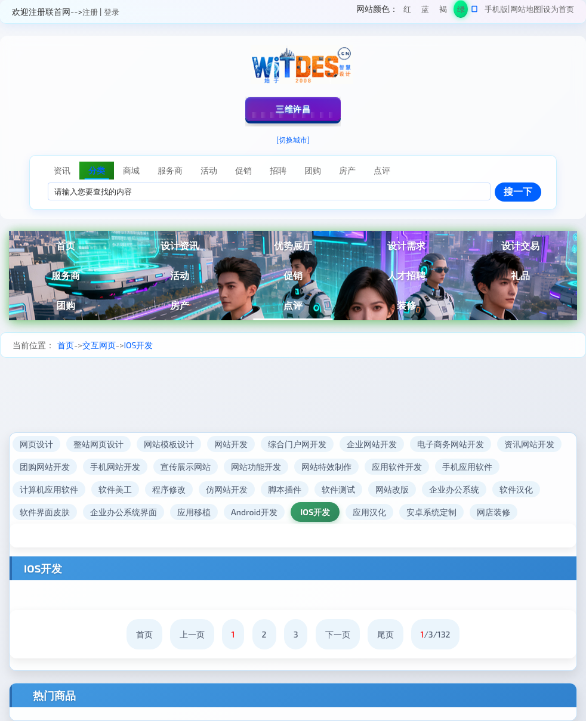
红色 (407, 11)
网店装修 (493, 512)
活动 (179, 275)
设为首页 (558, 9)
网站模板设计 (169, 444)
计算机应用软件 (49, 489)
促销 (293, 275)
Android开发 (254, 512)
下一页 (337, 634)
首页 (65, 245)
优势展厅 (293, 245)
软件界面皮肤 (45, 512)
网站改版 (392, 489)
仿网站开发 (227, 489)
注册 (90, 12)
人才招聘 (406, 275)
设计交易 (520, 245)
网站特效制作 (326, 467)
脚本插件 (284, 489)
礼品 (520, 275)
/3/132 (436, 634)
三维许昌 (293, 109)
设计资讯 (180, 245)
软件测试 (338, 489)
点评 (293, 305)
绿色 (461, 11)
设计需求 (406, 245)
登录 (111, 12)
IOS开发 (138, 345)
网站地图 (525, 9)
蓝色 (425, 11)
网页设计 (36, 444)
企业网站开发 (372, 444)
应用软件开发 (397, 467)
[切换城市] (293, 139)
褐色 (443, 11)
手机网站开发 (115, 467)
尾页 (385, 634)
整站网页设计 (98, 444)
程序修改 (169, 489)
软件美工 (115, 489)
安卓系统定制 (431, 512)
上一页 (192, 634)
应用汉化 (369, 512)
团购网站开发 (45, 467)
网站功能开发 (256, 467)
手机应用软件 (467, 467)
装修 (406, 305)
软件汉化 (516, 489)
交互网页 (99, 345)
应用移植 (194, 512)
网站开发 (231, 444)
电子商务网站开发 (450, 444)
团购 (65, 305)
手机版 (496, 9)
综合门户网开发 (297, 444)
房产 (179, 305)
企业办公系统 (454, 489)
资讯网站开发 (529, 444)
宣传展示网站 (186, 467)
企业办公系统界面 (123, 512)
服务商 (65, 275)
